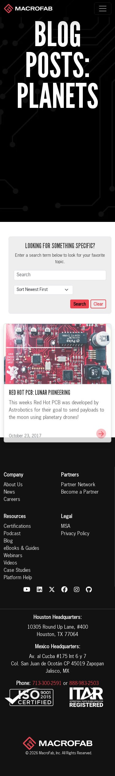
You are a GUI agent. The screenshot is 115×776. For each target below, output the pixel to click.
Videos (10, 563)
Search (79, 304)
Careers (12, 499)
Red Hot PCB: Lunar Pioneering (39, 399)
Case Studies (17, 570)
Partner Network (78, 485)
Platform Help (18, 578)
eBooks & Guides (21, 548)
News (9, 492)
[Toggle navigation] (102, 8)
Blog (8, 541)
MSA (65, 526)
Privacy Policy (75, 533)
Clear (98, 304)
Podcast (12, 533)
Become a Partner (80, 492)
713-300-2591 (47, 683)
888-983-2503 (84, 683)
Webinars (13, 555)
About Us (13, 485)
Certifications (17, 526)
